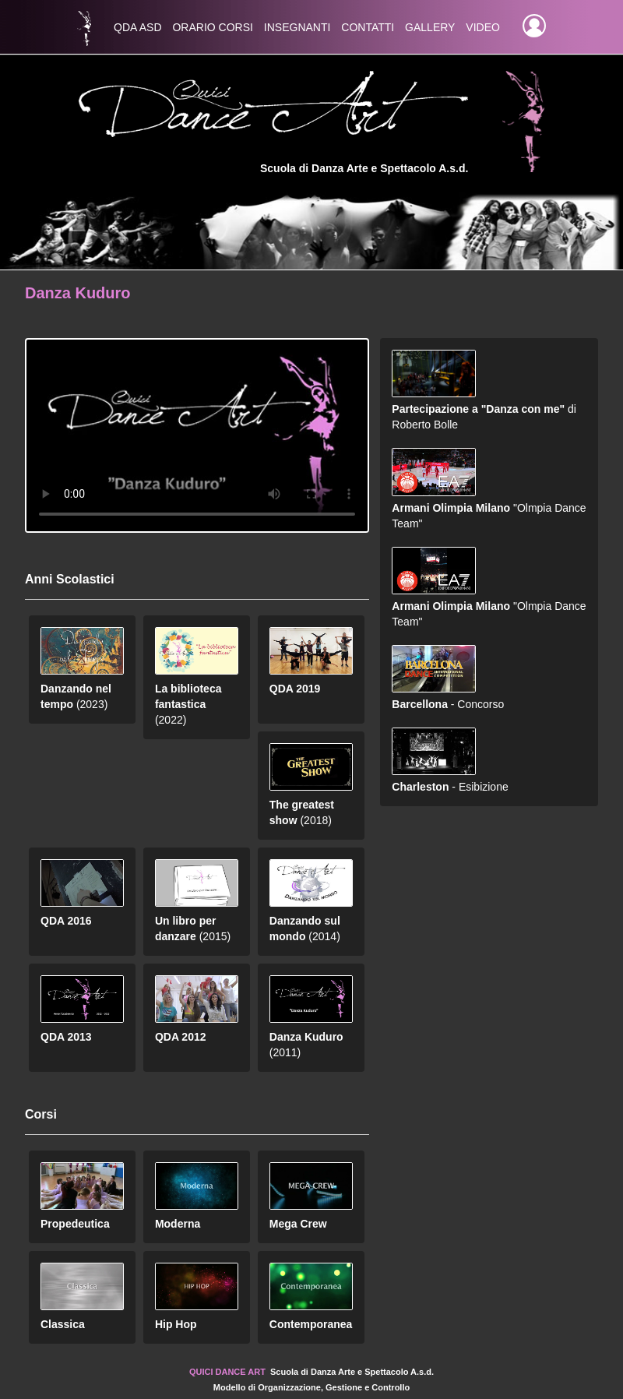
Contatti (367, 27)
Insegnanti (297, 27)
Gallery (430, 27)
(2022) (196, 686)
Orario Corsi (212, 27)
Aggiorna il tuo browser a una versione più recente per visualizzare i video (197, 435)
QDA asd (137, 27)
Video (483, 27)
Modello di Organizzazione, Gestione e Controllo (311, 1387)
